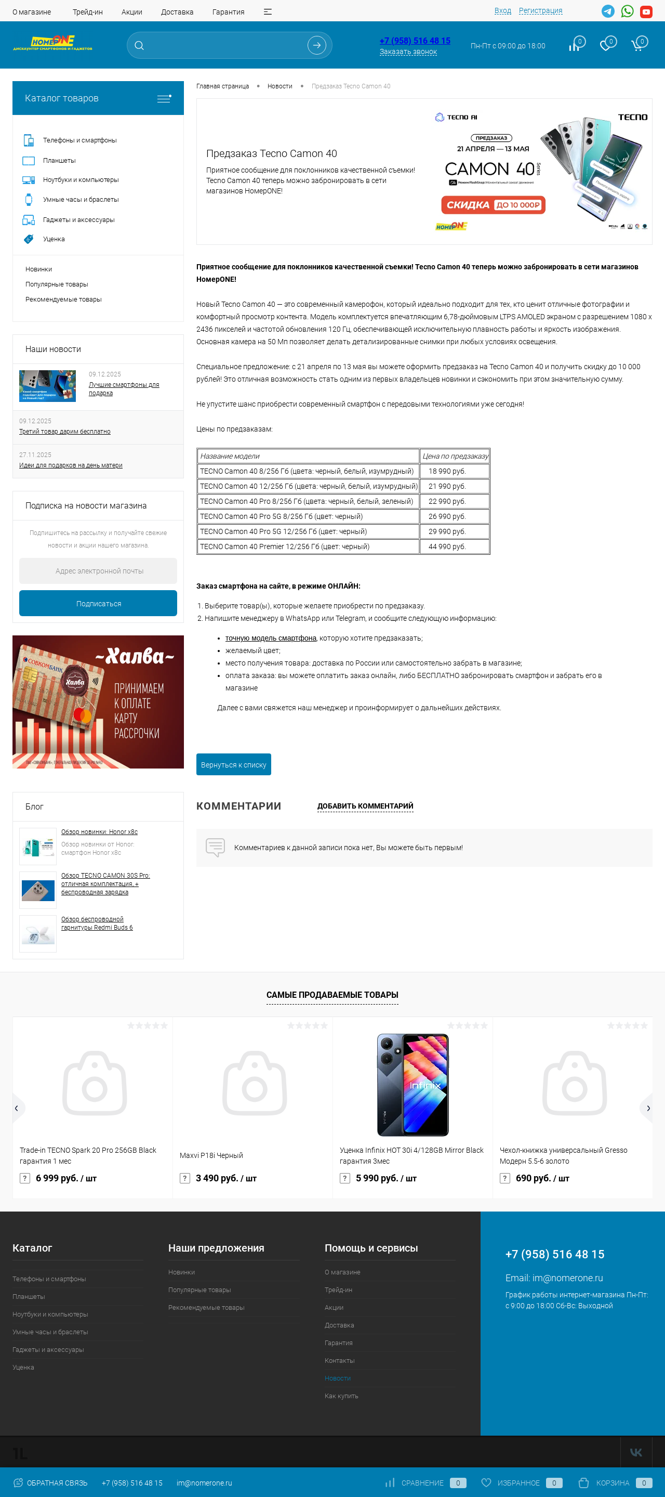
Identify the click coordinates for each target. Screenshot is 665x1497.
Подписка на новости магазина (86, 506)
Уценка (23, 1367)
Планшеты (28, 1296)
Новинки (38, 269)
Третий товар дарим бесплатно (65, 431)
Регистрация (541, 10)
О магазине (31, 12)
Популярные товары (56, 284)
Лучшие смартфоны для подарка (124, 389)
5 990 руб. (378, 1178)
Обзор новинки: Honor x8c (99, 832)
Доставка (177, 12)
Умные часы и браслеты (50, 1332)
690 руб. (534, 1178)
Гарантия (228, 12)
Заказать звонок (408, 51)
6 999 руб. (58, 1178)
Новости (338, 1378)
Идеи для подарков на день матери (71, 465)
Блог (34, 807)
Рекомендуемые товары (63, 299)
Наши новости (53, 349)
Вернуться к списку (234, 765)
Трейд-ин (88, 12)
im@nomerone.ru (568, 1277)
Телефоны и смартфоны (49, 1279)
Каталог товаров (98, 98)
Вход (503, 10)
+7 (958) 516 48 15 (415, 41)
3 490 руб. (218, 1178)
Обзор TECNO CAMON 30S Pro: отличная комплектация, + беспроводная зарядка (105, 884)
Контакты (340, 1360)
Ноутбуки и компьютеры (50, 1314)
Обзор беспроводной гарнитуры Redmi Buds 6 (97, 923)
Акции (132, 12)
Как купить (341, 1396)
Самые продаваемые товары (332, 995)
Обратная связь (50, 1483)
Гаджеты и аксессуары (48, 1349)
